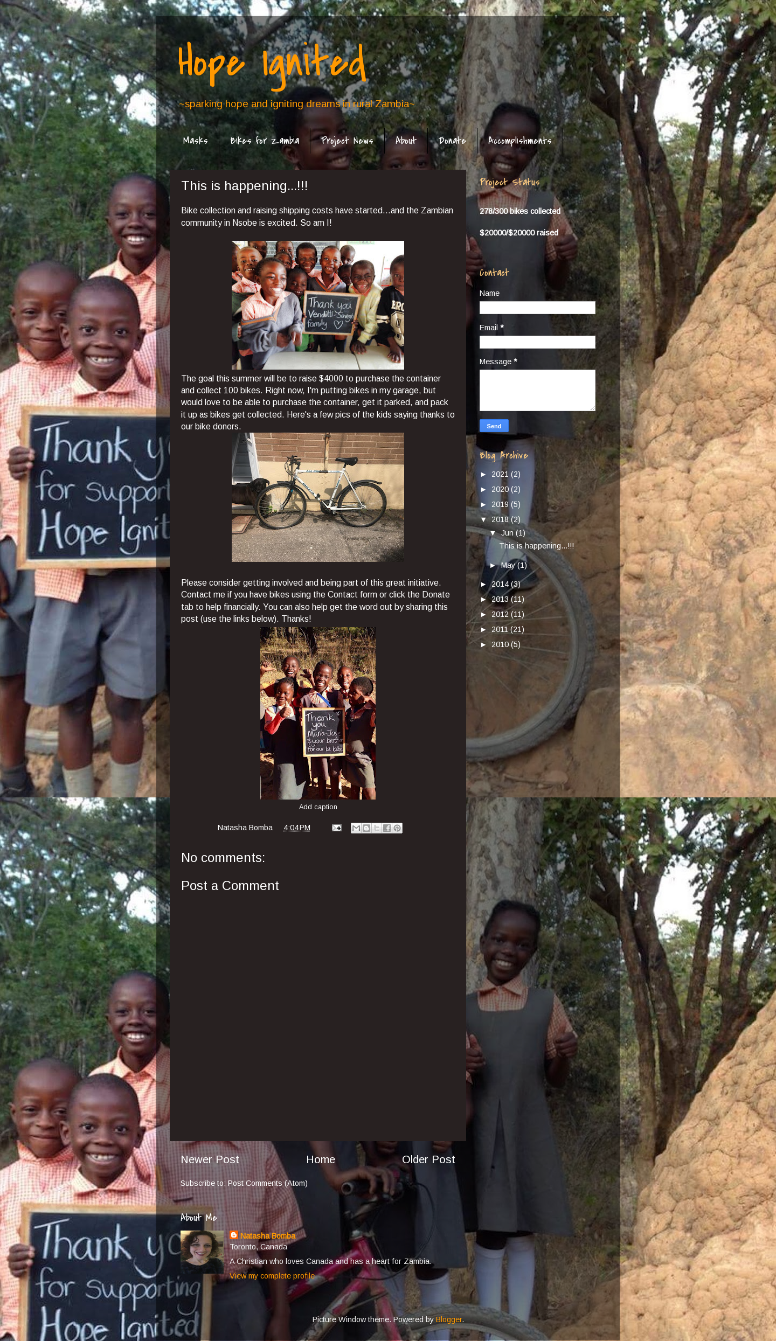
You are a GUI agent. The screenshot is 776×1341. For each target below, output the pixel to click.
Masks (195, 141)
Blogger (449, 1319)
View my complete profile (272, 1275)
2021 (501, 474)
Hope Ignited (272, 62)
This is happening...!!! (536, 545)
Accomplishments (520, 141)
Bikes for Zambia (264, 141)
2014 (501, 584)
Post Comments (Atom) (268, 1183)
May (509, 565)
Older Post (428, 1159)
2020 (501, 489)
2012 (501, 614)
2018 (501, 519)
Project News (347, 141)
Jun (508, 533)
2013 (501, 599)
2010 (501, 644)
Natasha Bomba (267, 1236)
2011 (500, 629)
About (406, 141)
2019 (501, 504)
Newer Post (210, 1159)
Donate (452, 141)
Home (320, 1159)
